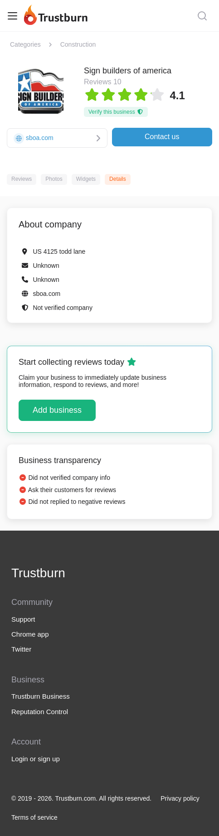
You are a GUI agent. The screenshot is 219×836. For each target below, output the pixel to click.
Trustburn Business (40, 696)
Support (23, 619)
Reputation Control (39, 711)
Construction (78, 44)
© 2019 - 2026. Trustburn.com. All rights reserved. (81, 798)
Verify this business (115, 112)
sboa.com (46, 293)
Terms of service (34, 817)
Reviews (21, 179)
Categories (25, 44)
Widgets (86, 179)
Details (117, 179)
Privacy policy (180, 798)
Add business (57, 410)
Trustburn (38, 573)
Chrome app (30, 634)
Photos (53, 179)
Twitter (21, 649)
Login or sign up (35, 759)
